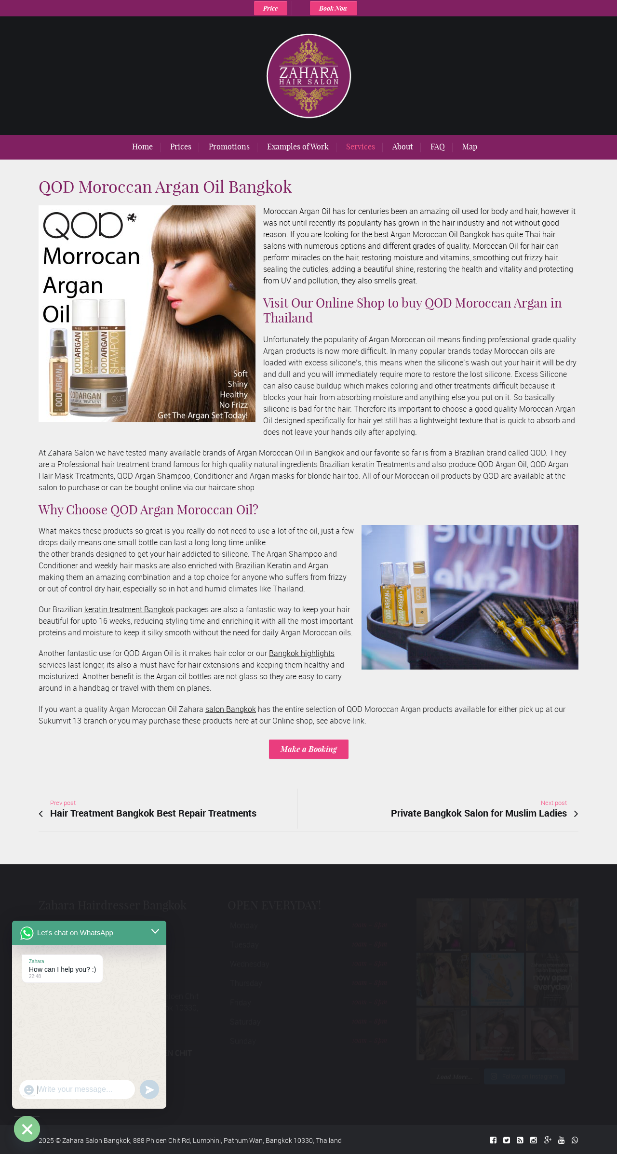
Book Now (333, 8)
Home (142, 146)
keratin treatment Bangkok (129, 609)
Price (270, 8)
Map (469, 146)
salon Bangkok (230, 709)
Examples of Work (298, 146)
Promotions (229, 146)
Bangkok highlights (302, 653)
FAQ (437, 146)
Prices (180, 146)
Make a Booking (309, 749)
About (402, 146)
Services (360, 146)
